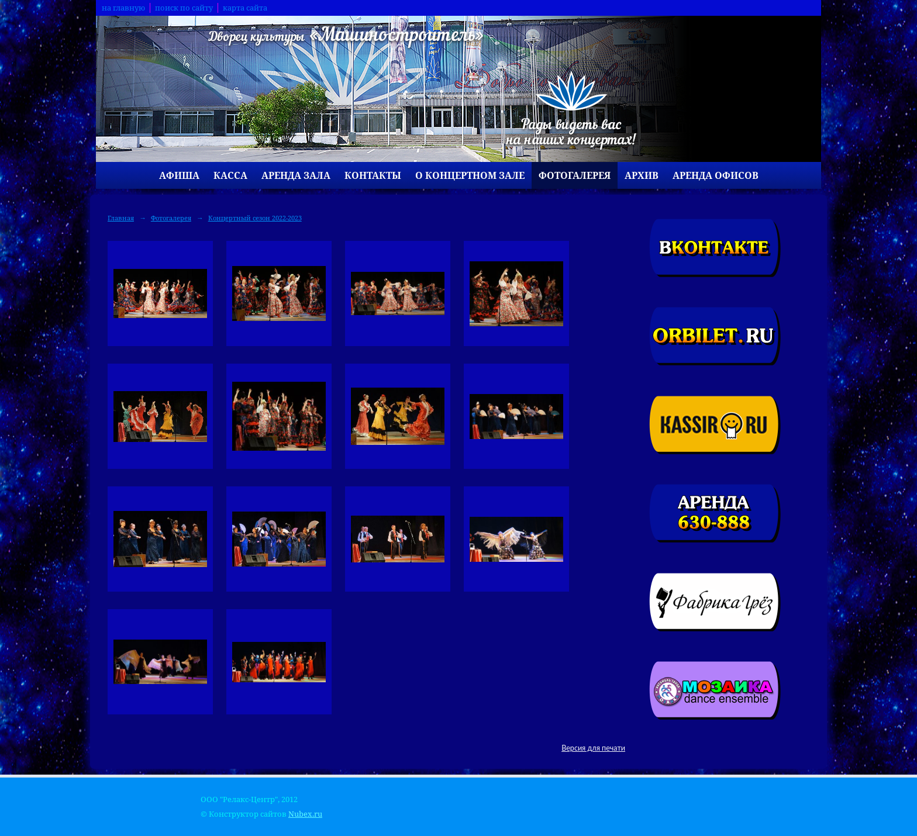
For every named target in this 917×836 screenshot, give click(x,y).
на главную (123, 8)
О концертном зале (470, 175)
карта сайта (245, 8)
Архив (642, 175)
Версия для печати (593, 748)
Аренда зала (295, 175)
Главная (121, 217)
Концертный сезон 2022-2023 (255, 217)
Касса (230, 175)
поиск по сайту (184, 8)
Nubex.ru (305, 814)
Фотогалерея (575, 175)
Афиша (179, 175)
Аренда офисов (716, 175)
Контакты (372, 175)
